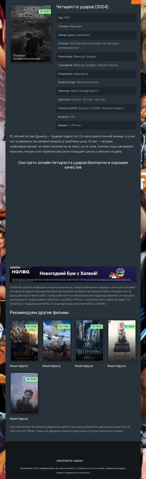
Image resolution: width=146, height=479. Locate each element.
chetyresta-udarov (70, 461)
